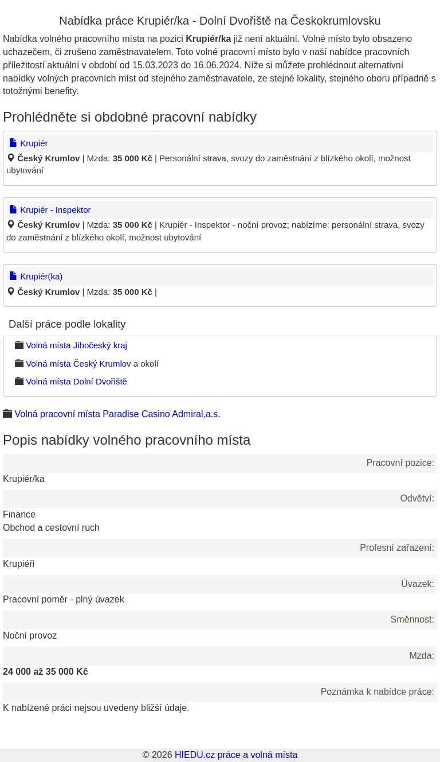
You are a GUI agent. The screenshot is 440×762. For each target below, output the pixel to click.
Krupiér (28, 143)
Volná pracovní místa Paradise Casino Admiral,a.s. (117, 414)
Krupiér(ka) (35, 276)
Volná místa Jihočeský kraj (76, 345)
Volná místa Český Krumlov (78, 363)
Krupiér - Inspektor (50, 210)
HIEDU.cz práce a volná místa (236, 755)
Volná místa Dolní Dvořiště (76, 381)
